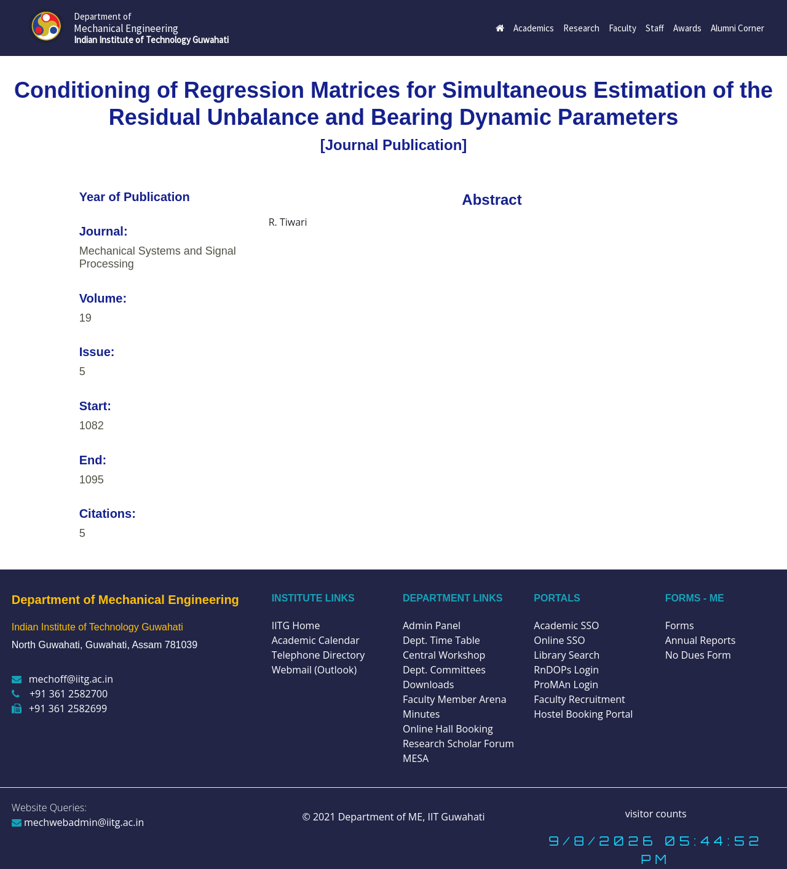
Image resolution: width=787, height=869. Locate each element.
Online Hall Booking (448, 729)
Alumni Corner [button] (737, 28)
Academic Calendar (316, 640)
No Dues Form (698, 655)
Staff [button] (655, 28)
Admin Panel (432, 625)
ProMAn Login (566, 684)
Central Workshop (444, 655)
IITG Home (296, 625)
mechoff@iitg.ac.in (62, 679)
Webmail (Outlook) (314, 670)
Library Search (566, 655)
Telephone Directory (318, 655)
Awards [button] (687, 28)
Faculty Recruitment (579, 699)
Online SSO (559, 640)
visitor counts (656, 813)
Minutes (421, 714)
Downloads (428, 684)
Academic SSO (566, 625)
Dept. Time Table (441, 640)
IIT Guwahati (454, 816)
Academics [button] (533, 28)
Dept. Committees (444, 670)
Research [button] (581, 28)
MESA (416, 758)
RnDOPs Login (566, 670)
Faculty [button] (622, 28)
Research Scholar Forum (458, 743)
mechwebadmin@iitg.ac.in (78, 822)
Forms (679, 625)
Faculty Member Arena (455, 699)
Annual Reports (700, 640)
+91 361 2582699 (59, 708)
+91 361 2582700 (60, 693)
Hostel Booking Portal (583, 714)
